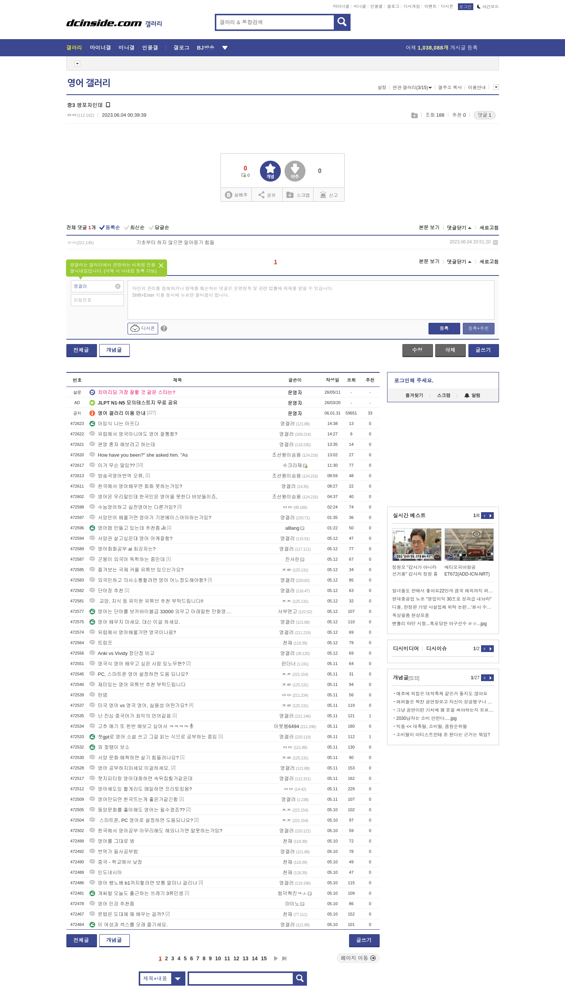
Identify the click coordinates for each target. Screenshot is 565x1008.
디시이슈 (436, 649)
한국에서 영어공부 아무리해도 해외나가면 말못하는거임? (156, 831)
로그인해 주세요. (414, 381)
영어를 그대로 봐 (112, 841)
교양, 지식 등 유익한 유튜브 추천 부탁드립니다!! (146, 601)
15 (264, 958)
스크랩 (414, 115)
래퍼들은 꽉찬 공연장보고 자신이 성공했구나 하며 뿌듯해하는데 (445, 702)
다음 (276, 958)
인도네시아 (106, 872)
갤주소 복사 (450, 87)
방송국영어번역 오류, (117, 476)
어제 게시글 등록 (442, 48)
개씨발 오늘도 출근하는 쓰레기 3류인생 (136, 893)
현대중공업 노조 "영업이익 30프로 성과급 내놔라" (442, 599)
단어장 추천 (106, 590)
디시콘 (447, 6)
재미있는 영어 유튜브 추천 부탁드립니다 (137, 684)
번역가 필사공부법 (114, 851)
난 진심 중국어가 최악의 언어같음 (130, 716)
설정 (381, 87)
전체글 (81, 350)
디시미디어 (406, 649)
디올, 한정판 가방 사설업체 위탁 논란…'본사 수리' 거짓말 (443, 607)
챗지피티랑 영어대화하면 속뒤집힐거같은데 (141, 778)
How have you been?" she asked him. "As (139, 455)
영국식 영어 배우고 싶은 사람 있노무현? (137, 664)
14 (255, 958)
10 (218, 958)
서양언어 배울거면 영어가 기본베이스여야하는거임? (150, 517)
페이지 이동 (358, 958)
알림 (472, 395)
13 (246, 958)
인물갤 (376, 6)
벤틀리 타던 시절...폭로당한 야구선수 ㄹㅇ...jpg (439, 623)
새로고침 (489, 228)
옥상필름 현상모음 (410, 615)
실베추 (236, 195)
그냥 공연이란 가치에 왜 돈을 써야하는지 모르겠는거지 (445, 710)
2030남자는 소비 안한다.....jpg (426, 718)
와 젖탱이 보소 (109, 747)
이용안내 (477, 87)
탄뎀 (98, 695)
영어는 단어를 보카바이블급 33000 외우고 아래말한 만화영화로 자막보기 (161, 611)
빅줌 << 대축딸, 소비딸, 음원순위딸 (431, 726)
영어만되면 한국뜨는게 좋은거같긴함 (134, 799)
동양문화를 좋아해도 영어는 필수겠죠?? (137, 810)
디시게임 (412, 6)
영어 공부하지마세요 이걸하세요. (130, 768)
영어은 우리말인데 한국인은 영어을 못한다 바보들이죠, (153, 497)
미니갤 (360, 6)
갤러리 (74, 48)
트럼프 (101, 643)
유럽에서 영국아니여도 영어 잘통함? (133, 434)
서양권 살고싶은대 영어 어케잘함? (131, 538)
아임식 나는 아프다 (114, 423)
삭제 (495, 242)
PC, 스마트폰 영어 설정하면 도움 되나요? (139, 674)
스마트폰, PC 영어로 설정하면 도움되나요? (141, 820)
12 (236, 958)
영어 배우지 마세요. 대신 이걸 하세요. (135, 622)
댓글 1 (485, 115)
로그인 (465, 6)
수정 (417, 350)
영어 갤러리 (88, 83)
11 (227, 958)
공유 (267, 194)
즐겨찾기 (414, 395)
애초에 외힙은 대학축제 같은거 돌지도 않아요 (442, 693)
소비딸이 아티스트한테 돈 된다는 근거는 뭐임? (443, 734)
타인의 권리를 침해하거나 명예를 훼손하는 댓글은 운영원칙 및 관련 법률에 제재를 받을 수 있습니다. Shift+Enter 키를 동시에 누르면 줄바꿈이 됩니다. (232, 292)
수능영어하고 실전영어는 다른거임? (133, 507)
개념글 (114, 350)
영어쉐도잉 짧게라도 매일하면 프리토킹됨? (141, 789)
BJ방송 (205, 48)
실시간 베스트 (409, 516)
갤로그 (393, 6)
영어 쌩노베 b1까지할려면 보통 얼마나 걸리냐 (143, 883)
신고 (329, 194)
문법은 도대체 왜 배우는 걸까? (127, 914)
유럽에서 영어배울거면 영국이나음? (133, 632)
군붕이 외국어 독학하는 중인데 (127, 559)
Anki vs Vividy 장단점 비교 (122, 653)
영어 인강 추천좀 (112, 904)
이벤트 (430, 6)
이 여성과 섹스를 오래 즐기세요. (128, 924)
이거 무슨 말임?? (112, 465)
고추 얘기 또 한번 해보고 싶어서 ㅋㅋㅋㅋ (139, 726)
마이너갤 (341, 6)
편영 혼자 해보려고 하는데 (122, 444)
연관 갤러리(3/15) (412, 87)
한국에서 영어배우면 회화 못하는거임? (136, 486)
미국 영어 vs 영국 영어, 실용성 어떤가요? (139, 705)
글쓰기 (483, 350)
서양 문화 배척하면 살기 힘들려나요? (134, 757)
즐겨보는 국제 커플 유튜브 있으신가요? (136, 570)
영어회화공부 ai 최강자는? (123, 549)
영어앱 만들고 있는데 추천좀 (125, 528)
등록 (444, 328)
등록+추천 (478, 328)
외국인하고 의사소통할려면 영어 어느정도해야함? (148, 580)
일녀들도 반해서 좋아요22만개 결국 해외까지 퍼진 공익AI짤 (443, 590)
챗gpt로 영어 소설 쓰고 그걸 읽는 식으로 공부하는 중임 (153, 737)
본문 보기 (429, 227)
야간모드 (488, 6)
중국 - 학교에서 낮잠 (116, 862)
